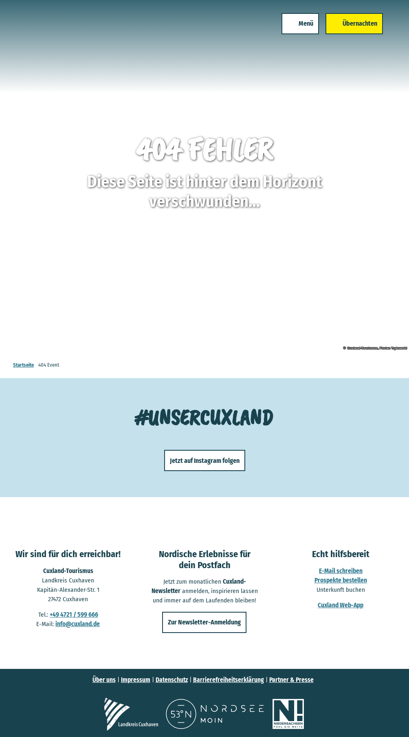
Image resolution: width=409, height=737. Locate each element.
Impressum (135, 680)
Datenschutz (172, 680)
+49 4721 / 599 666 (74, 614)
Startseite (23, 365)
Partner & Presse (291, 680)
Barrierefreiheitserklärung (228, 680)
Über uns (104, 680)
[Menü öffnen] (300, 23)
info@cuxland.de (77, 624)
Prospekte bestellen (340, 580)
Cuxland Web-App (341, 605)
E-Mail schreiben (341, 571)
